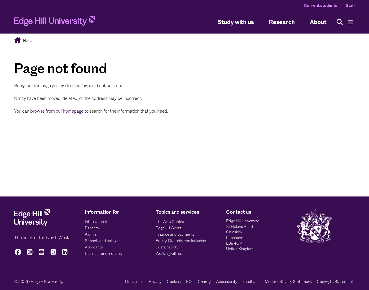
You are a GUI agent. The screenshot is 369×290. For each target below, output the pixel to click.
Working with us (169, 253)
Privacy (155, 281)
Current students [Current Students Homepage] (320, 5)
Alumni (91, 234)
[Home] (54, 22)
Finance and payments (175, 234)
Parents (92, 228)
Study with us (236, 22)
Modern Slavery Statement (288, 281)
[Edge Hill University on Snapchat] (53, 254)
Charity (204, 281)
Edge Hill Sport (168, 228)
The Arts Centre (170, 221)
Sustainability (167, 247)
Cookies (174, 281)
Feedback (250, 281)
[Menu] (351, 22)
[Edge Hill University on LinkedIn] (64, 254)
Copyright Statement (335, 281)
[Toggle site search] (339, 22)
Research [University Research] (282, 22)
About (318, 22)
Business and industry (104, 253)
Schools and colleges (102, 240)
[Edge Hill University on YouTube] (41, 254)
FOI (189, 281)
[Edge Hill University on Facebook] (18, 254)
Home (27, 40)
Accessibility (226, 281)
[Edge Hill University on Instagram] (29, 254)
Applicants (94, 247)
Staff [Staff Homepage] (350, 5)
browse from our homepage (56, 111)
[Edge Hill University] (32, 225)
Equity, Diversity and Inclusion (181, 240)
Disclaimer (134, 281)
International (96, 221)
